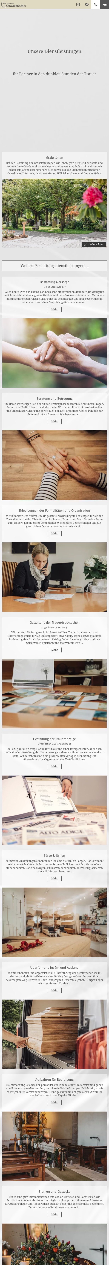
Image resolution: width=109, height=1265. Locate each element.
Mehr (54, 309)
